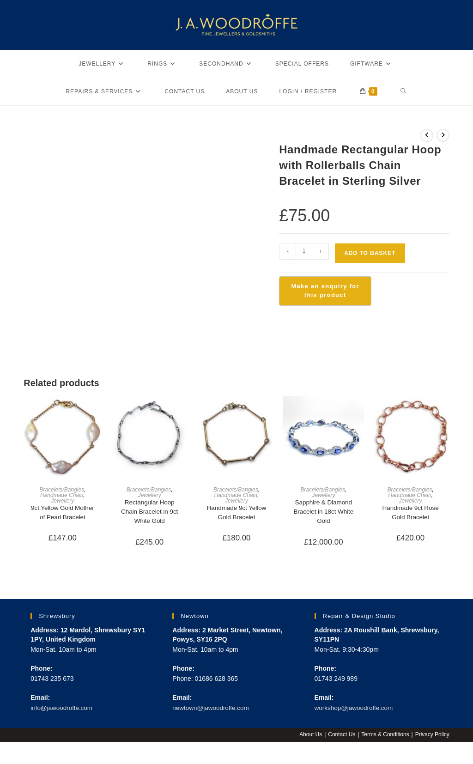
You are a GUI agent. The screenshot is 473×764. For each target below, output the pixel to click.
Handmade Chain (61, 495)
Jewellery (62, 500)
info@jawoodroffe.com (62, 709)
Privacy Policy (432, 736)
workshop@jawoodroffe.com (355, 709)
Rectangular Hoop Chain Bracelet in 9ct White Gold (149, 512)
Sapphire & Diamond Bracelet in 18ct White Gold (323, 512)
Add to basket (369, 253)
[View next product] (443, 135)
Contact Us (340, 736)
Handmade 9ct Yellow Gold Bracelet (237, 512)
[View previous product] (426, 135)
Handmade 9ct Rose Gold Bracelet (410, 512)
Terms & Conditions (385, 736)
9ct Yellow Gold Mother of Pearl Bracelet (63, 512)
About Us (309, 736)
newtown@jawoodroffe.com (212, 709)
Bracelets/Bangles (61, 489)
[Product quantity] (304, 251)
